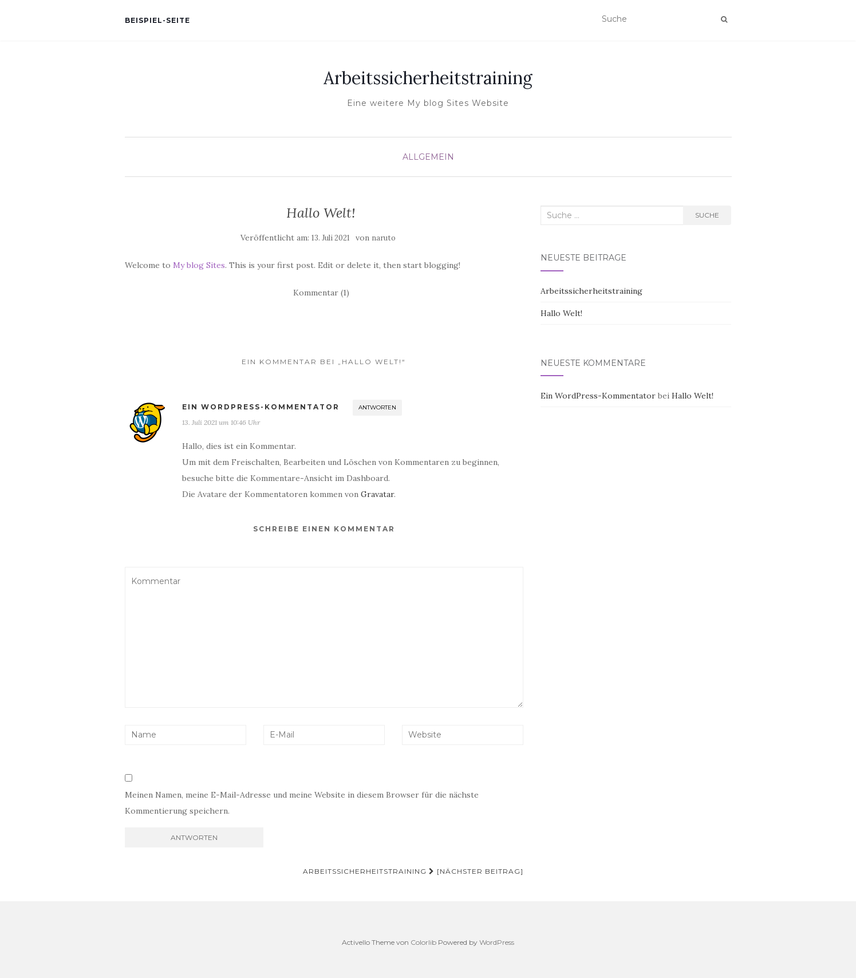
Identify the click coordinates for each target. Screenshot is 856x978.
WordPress (496, 942)
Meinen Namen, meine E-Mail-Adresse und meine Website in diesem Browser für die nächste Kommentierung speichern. (302, 803)
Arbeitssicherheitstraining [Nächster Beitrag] (413, 871)
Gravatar (377, 494)
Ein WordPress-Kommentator (261, 407)
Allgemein (428, 157)
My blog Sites (199, 265)
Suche (707, 215)
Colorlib (423, 942)
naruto (384, 238)
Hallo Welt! (561, 313)
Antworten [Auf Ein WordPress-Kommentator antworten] (377, 407)
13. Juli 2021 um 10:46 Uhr (221, 422)
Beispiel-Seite (157, 20)
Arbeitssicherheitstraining (428, 77)
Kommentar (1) (321, 292)
